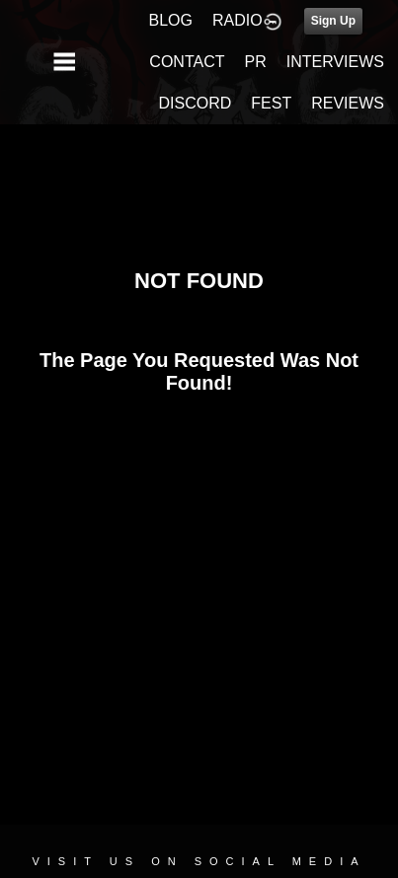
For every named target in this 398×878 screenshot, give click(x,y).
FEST (271, 103)
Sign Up (333, 21)
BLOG (171, 20)
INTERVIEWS (335, 61)
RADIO (237, 20)
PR (255, 61)
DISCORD (195, 103)
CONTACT (186, 61)
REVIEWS (347, 103)
